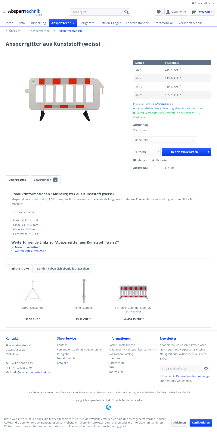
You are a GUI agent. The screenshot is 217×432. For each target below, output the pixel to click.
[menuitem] (100, 12)
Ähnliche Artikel (19, 268)
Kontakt (62, 345)
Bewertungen (45, 180)
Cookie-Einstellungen (122, 345)
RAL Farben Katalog (121, 354)
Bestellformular (67, 358)
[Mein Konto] (176, 12)
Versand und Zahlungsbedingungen (80, 349)
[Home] (9, 23)
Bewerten (160, 160)
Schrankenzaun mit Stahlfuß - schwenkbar (134, 309)
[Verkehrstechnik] (190, 23)
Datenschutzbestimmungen (193, 376)
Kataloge (62, 363)
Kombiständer (83, 307)
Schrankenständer (33, 307)
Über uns (114, 358)
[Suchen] (126, 12)
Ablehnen (179, 422)
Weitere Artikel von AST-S (29, 251)
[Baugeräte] (87, 23)
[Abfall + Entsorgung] (32, 23)
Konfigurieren (201, 422)
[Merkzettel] (159, 12)
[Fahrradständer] (137, 23)
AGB (111, 367)
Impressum (116, 372)
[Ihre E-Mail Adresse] (180, 368)
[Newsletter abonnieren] (206, 368)
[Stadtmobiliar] (163, 23)
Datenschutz (116, 363)
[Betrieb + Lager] (110, 23)
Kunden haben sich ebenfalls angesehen (63, 268)
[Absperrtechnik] (63, 23)
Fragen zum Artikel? (25, 247)
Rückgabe (63, 354)
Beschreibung (17, 179)
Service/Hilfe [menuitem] (202, 3)
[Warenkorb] (202, 12)
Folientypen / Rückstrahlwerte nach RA (133, 349)
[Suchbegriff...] (100, 12)
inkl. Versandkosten (163, 103)
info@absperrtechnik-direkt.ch (32, 372)
